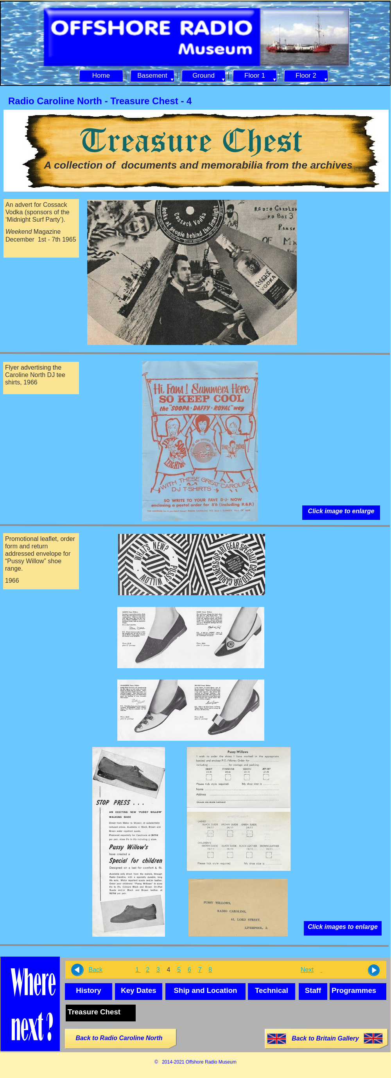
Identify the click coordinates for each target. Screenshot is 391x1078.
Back (95, 969)
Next (307, 969)
